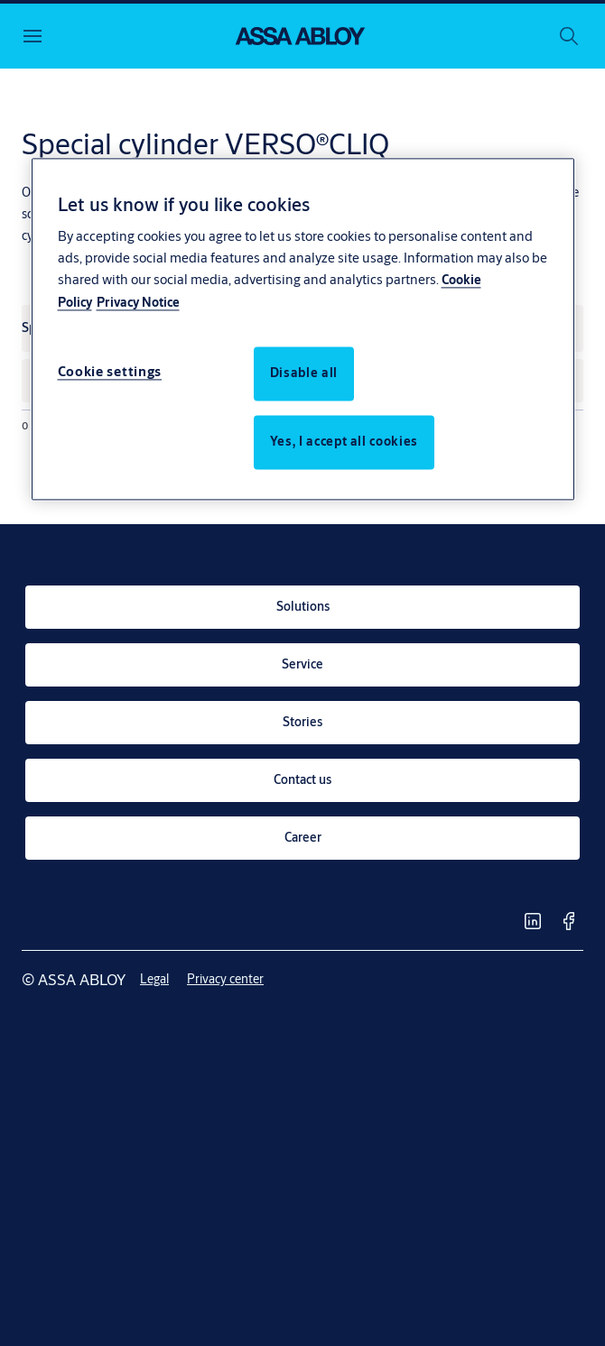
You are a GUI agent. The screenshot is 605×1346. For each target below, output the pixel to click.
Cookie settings (110, 372)
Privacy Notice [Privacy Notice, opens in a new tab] (138, 303)
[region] (303, 329)
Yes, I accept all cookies (344, 442)
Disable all (304, 373)
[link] (302, 607)
